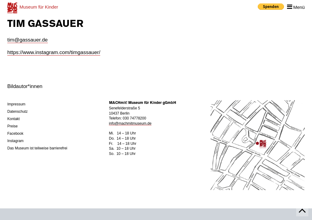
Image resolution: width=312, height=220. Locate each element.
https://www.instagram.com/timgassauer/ (53, 52)
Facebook (15, 133)
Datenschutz (17, 111)
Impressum (16, 104)
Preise (12, 126)
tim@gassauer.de (27, 40)
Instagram (15, 141)
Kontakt (13, 119)
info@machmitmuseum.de (130, 123)
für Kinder (39, 6)
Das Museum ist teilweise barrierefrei (37, 148)
